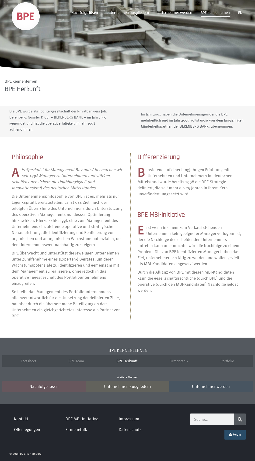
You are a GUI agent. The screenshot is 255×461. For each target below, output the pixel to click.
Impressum (129, 418)
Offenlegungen (27, 429)
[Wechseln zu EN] (240, 13)
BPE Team (76, 361)
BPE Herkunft (126, 361)
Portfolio (227, 361)
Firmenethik (179, 361)
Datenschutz (130, 429)
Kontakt (21, 418)
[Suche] (240, 419)
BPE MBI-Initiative (82, 418)
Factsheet (28, 361)
